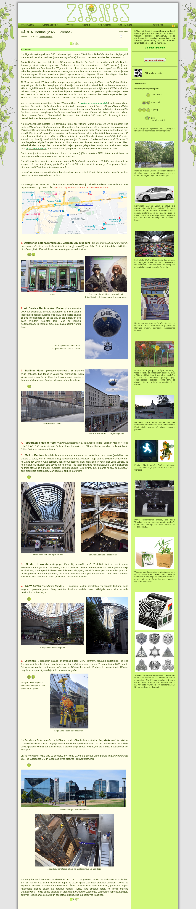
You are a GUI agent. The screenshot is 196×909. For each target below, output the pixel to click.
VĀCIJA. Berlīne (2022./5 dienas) (46, 32)
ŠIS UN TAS (125, 25)
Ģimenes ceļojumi (46, 37)
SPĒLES (158, 25)
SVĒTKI (69, 25)
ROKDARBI (27, 25)
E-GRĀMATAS (50, 25)
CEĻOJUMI (104, 25)
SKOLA (86, 25)
